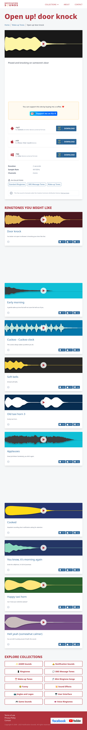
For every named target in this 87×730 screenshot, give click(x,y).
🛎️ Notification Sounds (63, 664)
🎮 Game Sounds (24, 701)
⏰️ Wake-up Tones (23, 679)
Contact (8, 720)
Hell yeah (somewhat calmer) (24, 634)
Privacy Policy (10, 718)
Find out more (65, 193)
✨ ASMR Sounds (24, 664)
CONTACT (78, 4)
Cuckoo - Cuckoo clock (20, 339)
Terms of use (10, 715)
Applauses (13, 451)
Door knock (14, 231)
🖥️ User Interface (63, 694)
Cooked (11, 522)
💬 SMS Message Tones (63, 671)
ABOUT (67, 4)
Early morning (15, 302)
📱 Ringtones (23, 671)
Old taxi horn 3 (16, 414)
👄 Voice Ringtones (63, 701)
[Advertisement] (43, 83)
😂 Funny (23, 686)
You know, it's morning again (24, 559)
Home (7, 25)
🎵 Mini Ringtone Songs (63, 679)
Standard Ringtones (17, 184)
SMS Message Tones (36, 184)
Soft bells (12, 376)
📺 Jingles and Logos (24, 694)
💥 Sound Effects (63, 686)
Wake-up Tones (18, 25)
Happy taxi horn (17, 596)
